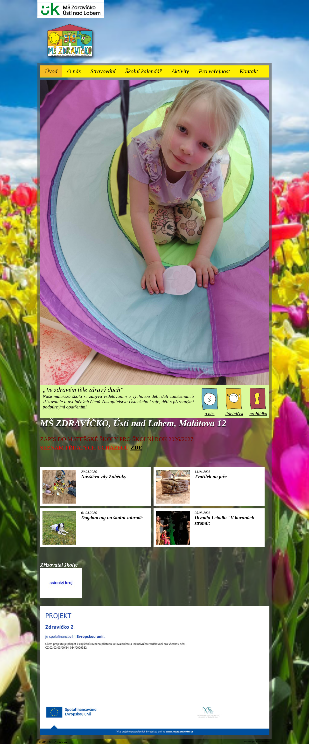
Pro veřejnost (217, 69)
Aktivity (182, 69)
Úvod (51, 71)
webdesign (249, 741)
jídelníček (234, 411)
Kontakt (248, 71)
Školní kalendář (143, 71)
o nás (210, 411)
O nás (76, 69)
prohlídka (258, 411)
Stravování (105, 69)
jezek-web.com (263, 741)
